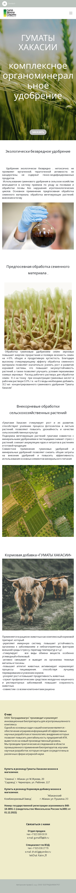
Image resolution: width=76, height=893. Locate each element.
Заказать (38, 132)
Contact (8, 3)
